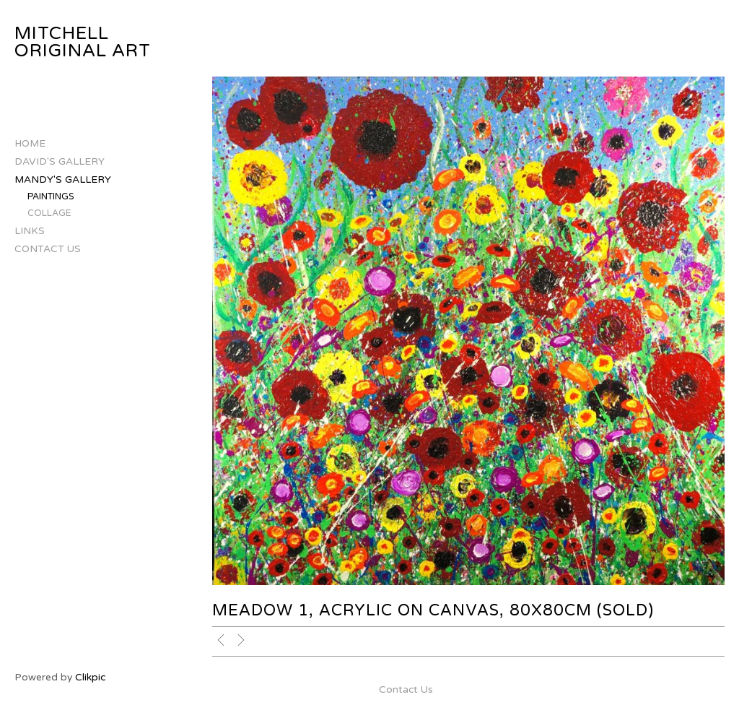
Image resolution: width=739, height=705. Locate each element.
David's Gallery (59, 161)
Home (29, 143)
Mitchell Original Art (82, 42)
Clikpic (90, 677)
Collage (49, 213)
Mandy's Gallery (62, 179)
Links (29, 231)
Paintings (50, 196)
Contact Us (47, 249)
